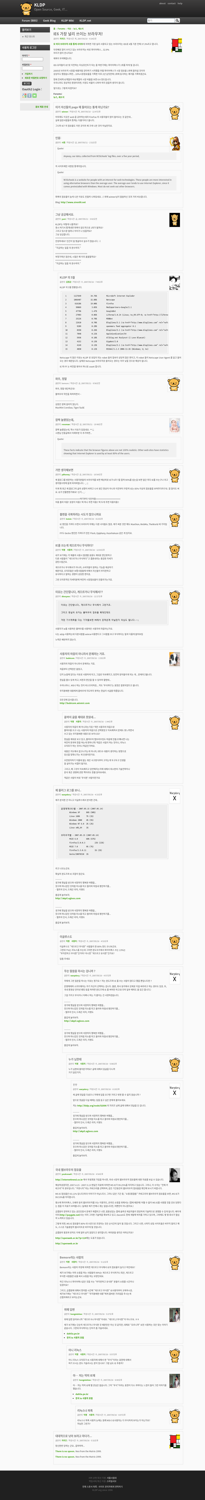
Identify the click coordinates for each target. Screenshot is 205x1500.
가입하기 (28, 73)
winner (65, 111)
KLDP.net (85, 20)
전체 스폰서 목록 (89, 1486)
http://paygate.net (70, 1214)
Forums (61, 28)
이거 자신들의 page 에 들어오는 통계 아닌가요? (82, 107)
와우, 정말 (61, 379)
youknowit (67, 1174)
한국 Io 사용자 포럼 (75, 1337)
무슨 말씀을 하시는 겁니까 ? (79, 971)
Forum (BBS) (29, 20)
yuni (64, 218)
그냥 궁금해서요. (64, 214)
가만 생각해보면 (64, 470)
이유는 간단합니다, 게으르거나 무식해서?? (79, 592)
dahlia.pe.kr (73, 1333)
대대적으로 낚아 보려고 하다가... (73, 1436)
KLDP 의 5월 (67, 277)
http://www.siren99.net (73, 202)
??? (75, 1085)
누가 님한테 (75, 1059)
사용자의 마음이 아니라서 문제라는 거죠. (82, 654)
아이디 (25, 55)
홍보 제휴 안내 (41, 106)
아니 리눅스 (75, 1350)
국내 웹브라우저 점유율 (68, 1170)
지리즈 (62, 38)
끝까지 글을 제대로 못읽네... (80, 717)
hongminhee (76, 1314)
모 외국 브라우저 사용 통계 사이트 (68, 44)
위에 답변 (69, 1309)
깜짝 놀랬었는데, (64, 420)
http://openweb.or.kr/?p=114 (70, 1238)
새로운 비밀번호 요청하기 (36, 77)
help (180, 3)
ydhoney (66, 474)
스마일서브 (111, 1481)
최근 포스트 (30, 36)
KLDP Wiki (67, 20)
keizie (68, 518)
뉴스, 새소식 (78, 28)
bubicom (70, 658)
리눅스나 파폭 (85, 1410)
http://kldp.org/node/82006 (92, 1105)
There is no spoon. (65, 1451)
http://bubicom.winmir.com (75, 703)
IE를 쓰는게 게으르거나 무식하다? (74, 545)
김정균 (68, 281)
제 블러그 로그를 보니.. (68, 790)
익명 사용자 (67, 549)
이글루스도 (66, 937)
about (162, 3)
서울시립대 (112, 1477)
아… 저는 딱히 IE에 (84, 1375)
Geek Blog (49, 20)
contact (172, 3)
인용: (58, 138)
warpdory (66, 794)
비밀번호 (26, 64)
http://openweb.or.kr (66, 1243)
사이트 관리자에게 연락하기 (110, 1486)
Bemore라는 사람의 (71, 1257)
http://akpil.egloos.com (68, 898)
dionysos (66, 596)
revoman (66, 424)
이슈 (69, 28)
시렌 (63, 142)
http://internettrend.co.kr (69, 1179)
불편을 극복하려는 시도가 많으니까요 (80, 514)
